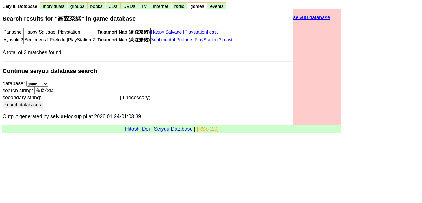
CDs (113, 6)
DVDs (129, 6)
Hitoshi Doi (137, 129)
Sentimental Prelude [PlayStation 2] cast (192, 39)
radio (179, 6)
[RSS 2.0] (207, 129)
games (197, 6)
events (216, 6)
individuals (53, 6)
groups (77, 6)
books (96, 6)
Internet (160, 6)
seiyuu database (311, 17)
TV (143, 6)
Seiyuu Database (21, 6)
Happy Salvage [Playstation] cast (184, 31)
